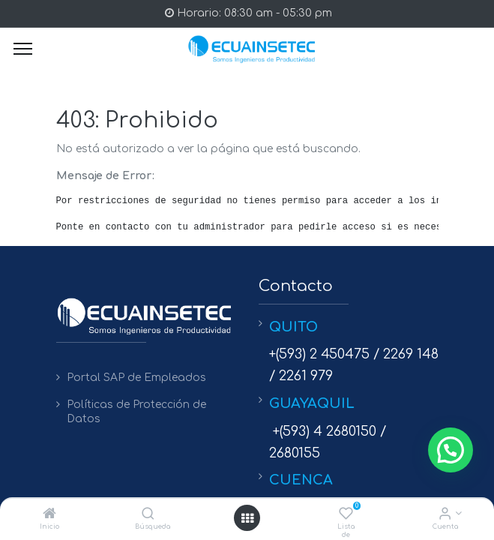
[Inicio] (49, 514)
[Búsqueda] (148, 514)
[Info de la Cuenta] (445, 514)
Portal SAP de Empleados (136, 377)
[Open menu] (247, 518)
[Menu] (23, 49)
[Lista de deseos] (346, 514)
